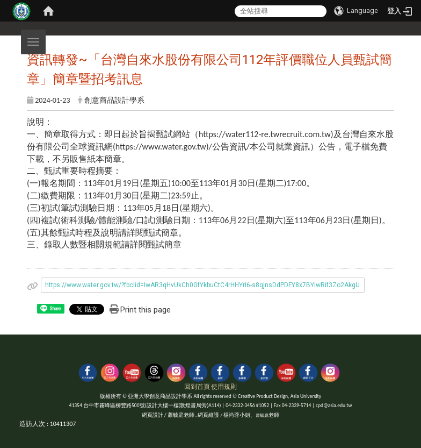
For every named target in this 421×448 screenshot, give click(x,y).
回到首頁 (197, 386)
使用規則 (224, 386)
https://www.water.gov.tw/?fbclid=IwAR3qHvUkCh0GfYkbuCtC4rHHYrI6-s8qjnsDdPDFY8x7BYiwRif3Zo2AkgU (202, 285)
